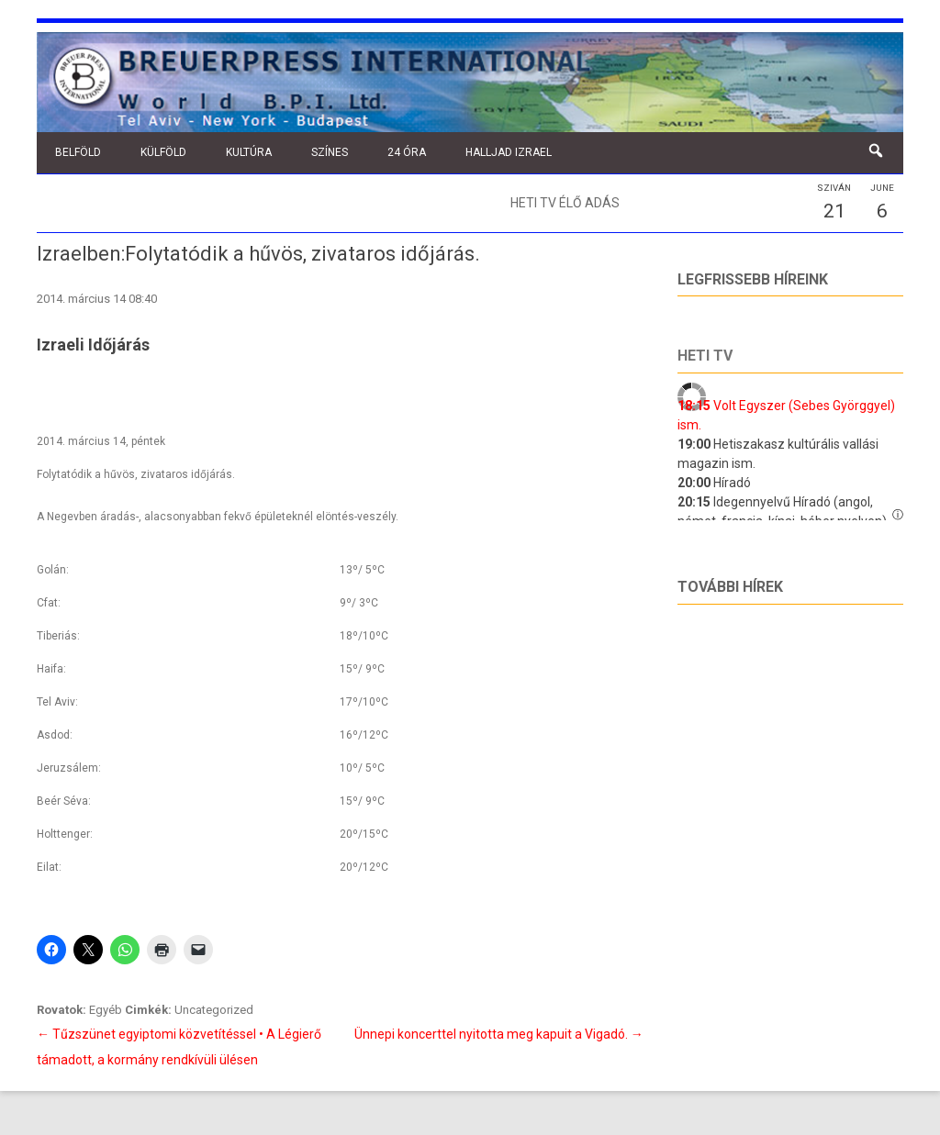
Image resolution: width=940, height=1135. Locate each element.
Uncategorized (213, 1010)
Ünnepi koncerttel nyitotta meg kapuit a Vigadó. (498, 1034)
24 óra (406, 152)
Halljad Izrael (508, 152)
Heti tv (705, 355)
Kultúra (249, 152)
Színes (329, 152)
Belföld (78, 152)
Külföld (163, 152)
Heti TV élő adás (565, 202)
